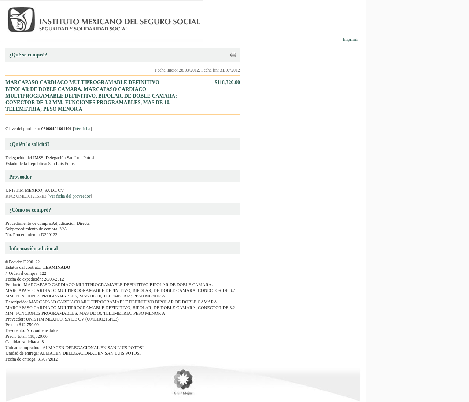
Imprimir (351, 39)
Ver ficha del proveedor (70, 196)
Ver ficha (82, 128)
